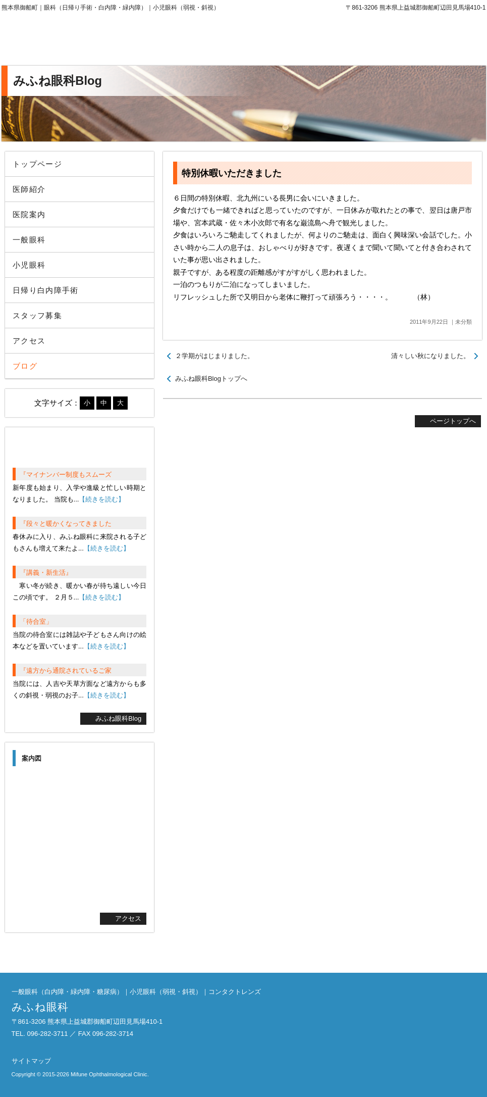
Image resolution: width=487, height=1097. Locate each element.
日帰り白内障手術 (46, 290)
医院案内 (29, 214)
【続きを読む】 (102, 499)
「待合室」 (36, 621)
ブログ (25, 366)
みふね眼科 (85, 40)
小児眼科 (29, 265)
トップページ (37, 164)
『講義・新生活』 (46, 572)
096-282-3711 (402, 40)
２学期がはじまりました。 (214, 356)
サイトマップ (31, 1061)
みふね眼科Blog (118, 718)
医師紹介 (29, 189)
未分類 (463, 322)
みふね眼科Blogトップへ (211, 378)
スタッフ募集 (37, 315)
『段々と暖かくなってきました (66, 523)
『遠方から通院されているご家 (66, 670)
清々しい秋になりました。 (430, 356)
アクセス (29, 340)
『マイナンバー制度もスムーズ (66, 474)
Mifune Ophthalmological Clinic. (110, 1074)
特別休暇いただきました (232, 173)
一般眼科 (29, 239)
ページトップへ (453, 421)
